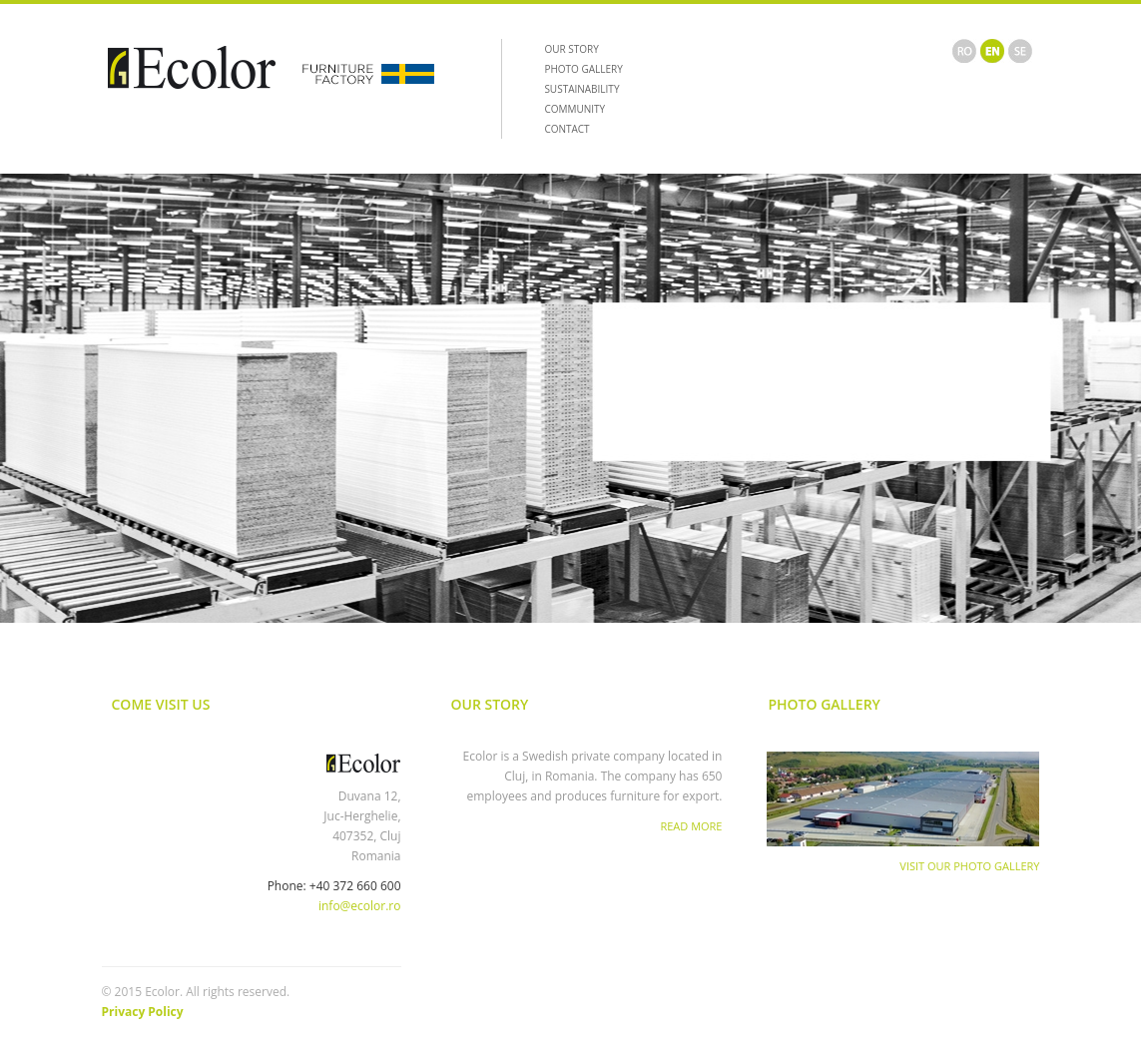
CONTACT (566, 129)
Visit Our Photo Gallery (969, 865)
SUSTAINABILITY (581, 89)
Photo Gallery (823, 704)
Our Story (490, 704)
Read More (691, 825)
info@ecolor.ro (359, 905)
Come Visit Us (161, 704)
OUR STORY (571, 49)
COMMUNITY (574, 109)
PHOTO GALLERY (583, 69)
